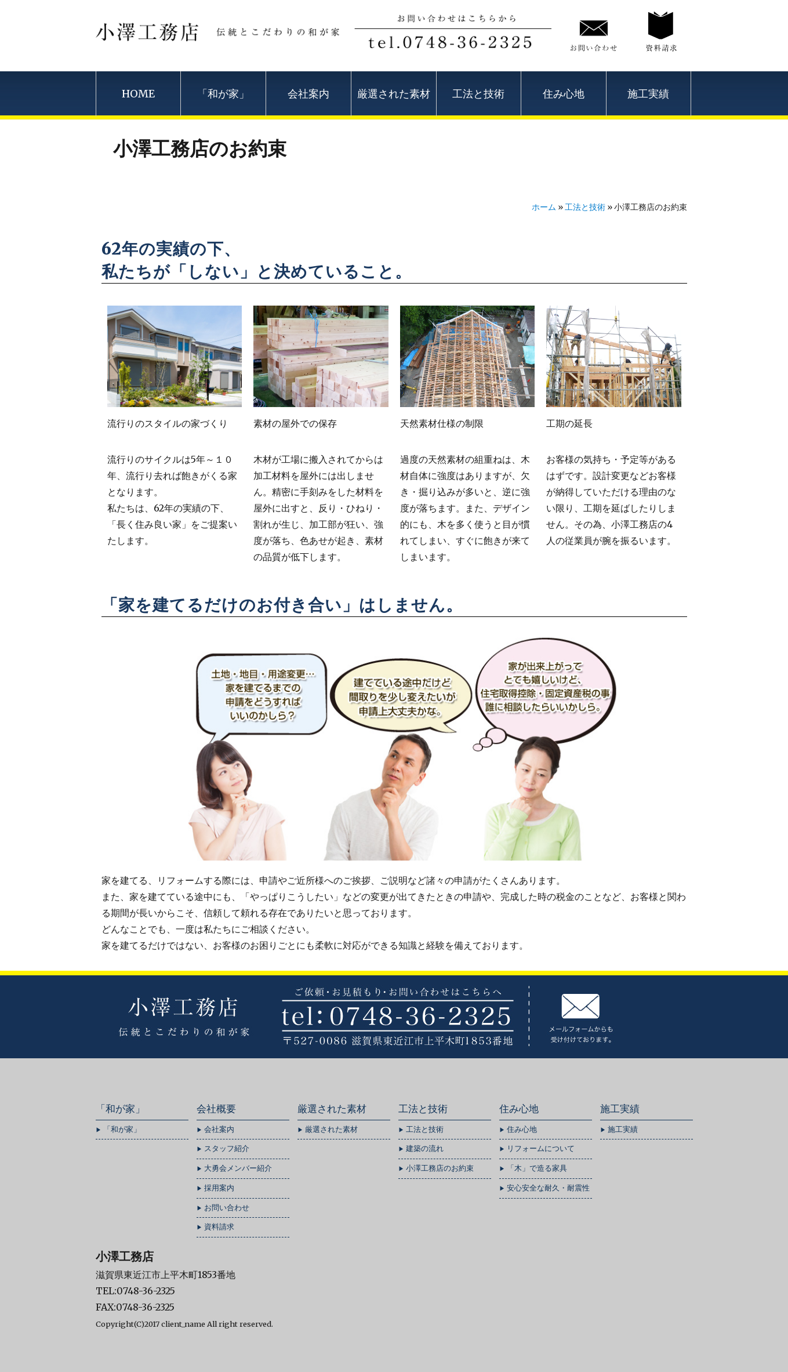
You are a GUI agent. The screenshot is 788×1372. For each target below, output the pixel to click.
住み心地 (563, 93)
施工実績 (648, 93)
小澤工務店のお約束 (440, 1168)
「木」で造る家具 (537, 1168)
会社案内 (308, 93)
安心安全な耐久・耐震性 (548, 1188)
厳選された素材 (393, 93)
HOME (138, 93)
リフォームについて (541, 1148)
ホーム (544, 207)
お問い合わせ (226, 1208)
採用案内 (219, 1188)
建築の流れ (425, 1148)
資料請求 (219, 1227)
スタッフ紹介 (226, 1148)
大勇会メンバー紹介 (238, 1168)
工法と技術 (478, 93)
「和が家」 (223, 93)
